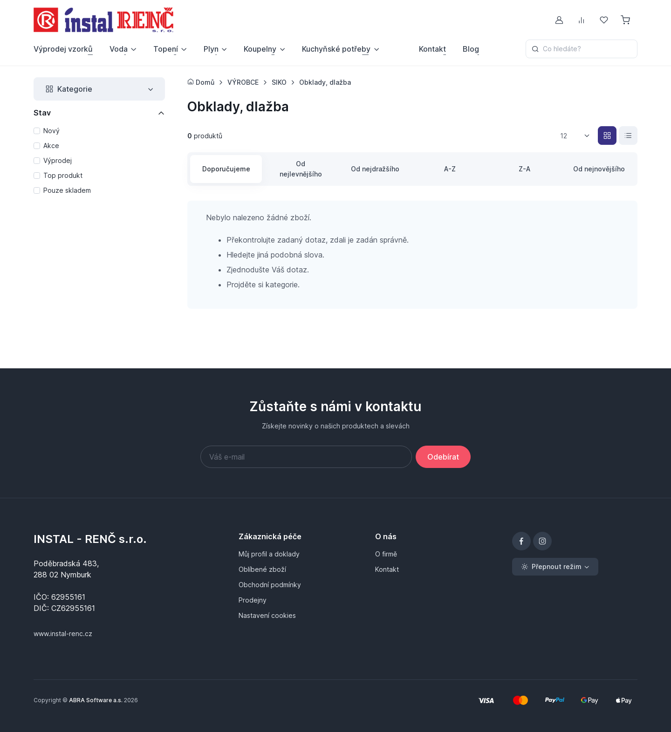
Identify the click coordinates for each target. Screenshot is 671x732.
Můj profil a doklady (269, 554)
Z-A (524, 169)
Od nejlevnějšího (301, 169)
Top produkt (62, 175)
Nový (51, 131)
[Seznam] (628, 135)
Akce (51, 145)
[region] (99, 161)
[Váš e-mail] (306, 457)
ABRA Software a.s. (96, 700)
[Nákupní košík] (626, 20)
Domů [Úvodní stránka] (200, 82)
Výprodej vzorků (63, 49)
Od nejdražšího (375, 169)
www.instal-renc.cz (63, 633)
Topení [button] (165, 49)
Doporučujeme (226, 169)
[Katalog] (607, 135)
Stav (42, 112)
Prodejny (253, 600)
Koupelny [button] (260, 49)
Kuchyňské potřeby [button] (336, 49)
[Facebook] (521, 541)
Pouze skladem (67, 190)
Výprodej (57, 160)
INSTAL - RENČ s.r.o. (90, 539)
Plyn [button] (211, 49)
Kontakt (432, 49)
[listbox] (578, 136)
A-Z (450, 169)
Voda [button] (119, 49)
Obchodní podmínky (270, 585)
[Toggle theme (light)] (555, 567)
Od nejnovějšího (599, 169)
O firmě (386, 554)
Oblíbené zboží (262, 569)
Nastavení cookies (267, 615)
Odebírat (443, 456)
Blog (471, 49)
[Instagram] (542, 541)
